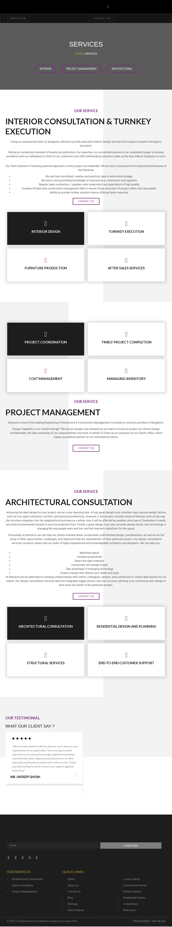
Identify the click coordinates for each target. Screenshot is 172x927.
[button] (107, 7)
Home (78, 53)
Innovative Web (68, 921)
